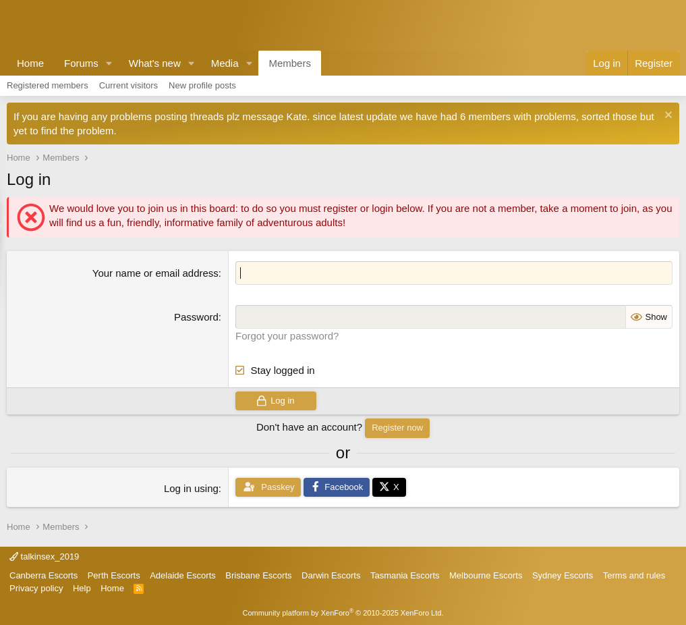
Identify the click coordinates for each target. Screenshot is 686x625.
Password (196, 317)
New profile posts (202, 85)
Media (225, 63)
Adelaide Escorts (183, 575)
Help (82, 588)
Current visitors (128, 85)
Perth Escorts (114, 575)
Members (289, 63)
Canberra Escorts (43, 575)
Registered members (47, 85)
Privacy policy (36, 588)
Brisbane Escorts (258, 575)
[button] (109, 63)
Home (30, 63)
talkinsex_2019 (44, 556)
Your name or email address (155, 273)
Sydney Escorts (562, 575)
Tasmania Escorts (405, 575)
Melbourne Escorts (485, 575)
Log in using (191, 488)
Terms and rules (634, 575)
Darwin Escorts (331, 575)
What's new (155, 63)
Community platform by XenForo (343, 613)
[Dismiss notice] (667, 116)
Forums (81, 63)
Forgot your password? (287, 336)
